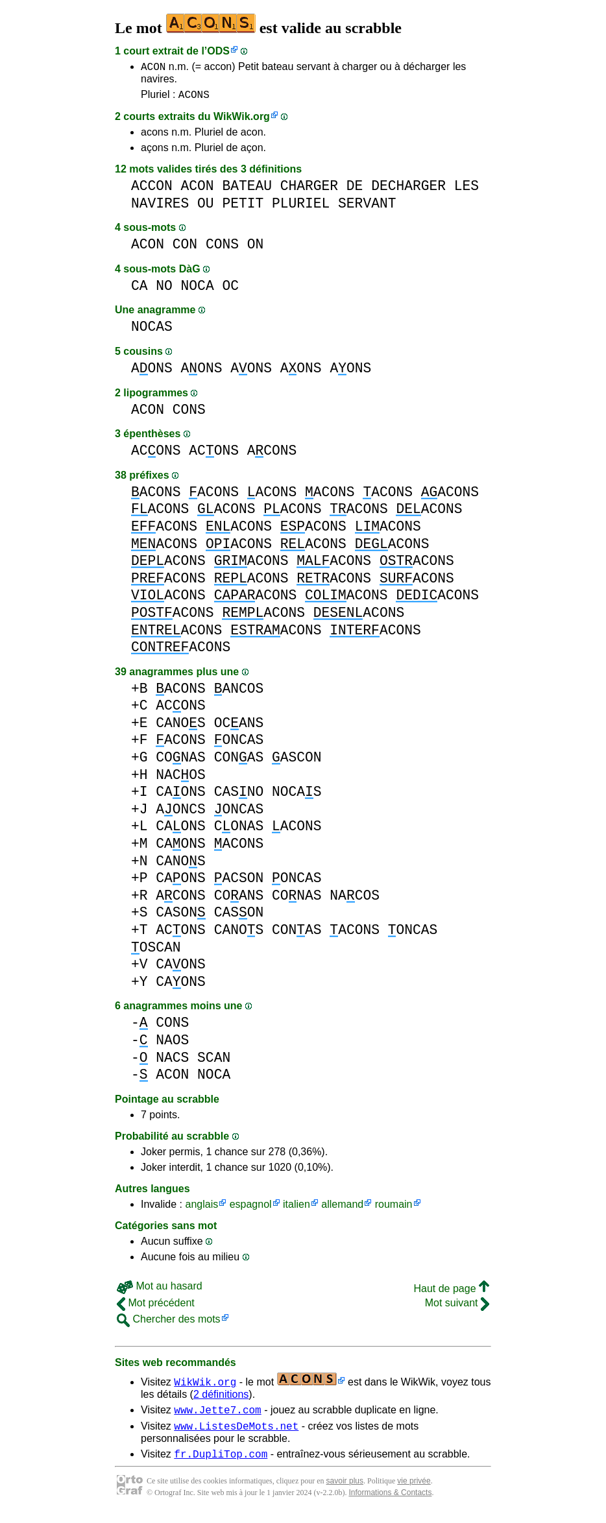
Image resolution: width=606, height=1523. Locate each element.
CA (139, 289)
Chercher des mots (169, 1322)
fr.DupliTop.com (220, 1463)
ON (255, 248)
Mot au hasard (159, 1289)
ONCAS (239, 743)
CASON (181, 916)
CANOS (181, 726)
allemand (342, 1208)
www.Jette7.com (217, 1415)
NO (164, 289)
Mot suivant (457, 1306)
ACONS (194, 98)
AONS (152, 372)
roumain (394, 1208)
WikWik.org (241, 120)
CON (185, 248)
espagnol (251, 1208)
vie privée (413, 1490)
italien (296, 1208)
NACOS (181, 778)
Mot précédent (156, 1306)
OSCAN (156, 951)
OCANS (239, 726)
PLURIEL (301, 207)
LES (466, 189)
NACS (172, 1061)
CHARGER (309, 189)
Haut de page (451, 1292)
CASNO (239, 795)
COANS (239, 899)
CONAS (181, 761)
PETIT (242, 207)
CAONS (181, 795)
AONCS (181, 813)
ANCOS (239, 692)
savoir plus (344, 1490)
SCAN (213, 1061)
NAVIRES (160, 207)
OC (230, 289)
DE (354, 189)
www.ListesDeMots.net (236, 1433)
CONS (222, 248)
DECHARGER (408, 189)
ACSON (239, 881)
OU (205, 207)
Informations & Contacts (389, 1502)
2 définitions (220, 1398)
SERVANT (367, 207)
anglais (201, 1208)
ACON (153, 68)
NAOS (172, 1044)
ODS (218, 50)
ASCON (297, 761)
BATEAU (247, 189)
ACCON (152, 189)
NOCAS (152, 330)
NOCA (197, 289)
